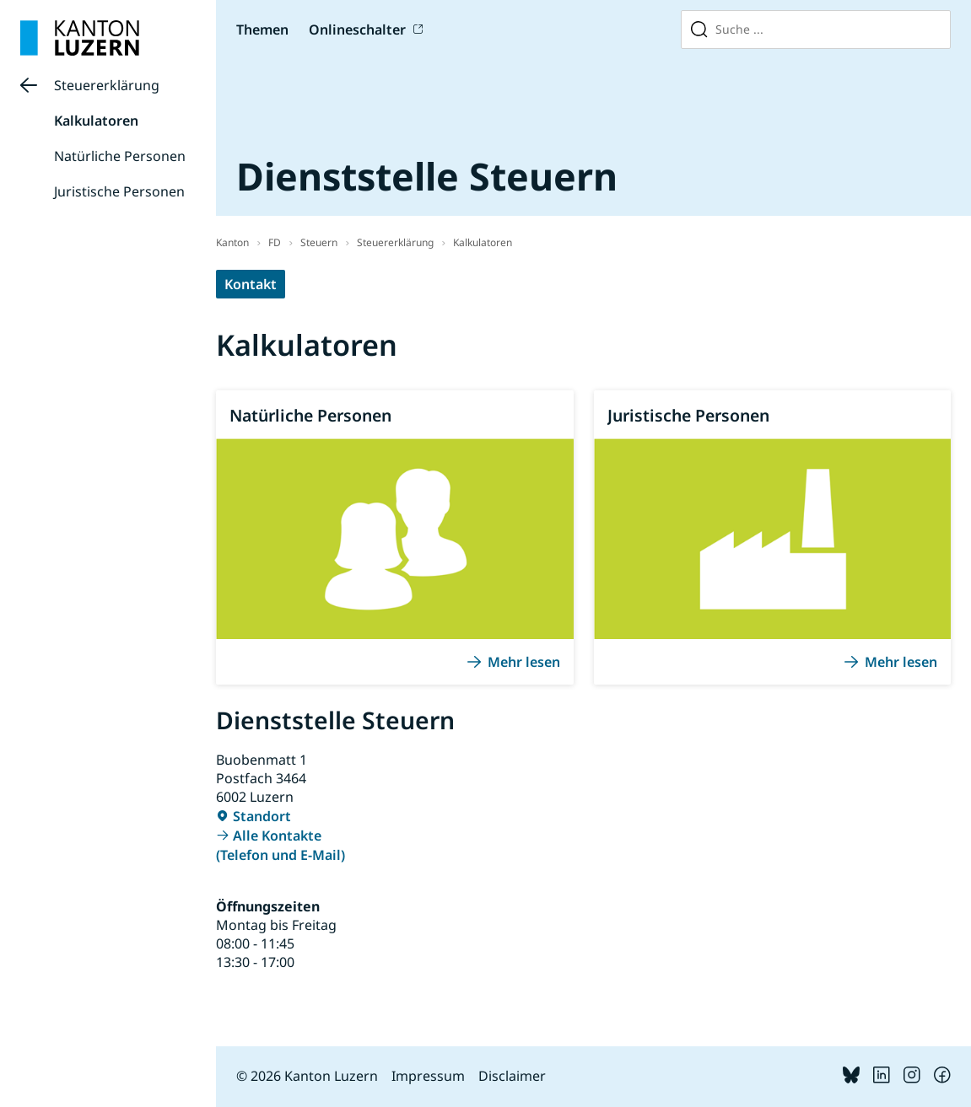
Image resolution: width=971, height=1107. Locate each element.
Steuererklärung (106, 85)
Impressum (428, 1076)
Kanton (232, 242)
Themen (262, 29)
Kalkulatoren (96, 120)
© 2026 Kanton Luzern (307, 1076)
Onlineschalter (357, 29)
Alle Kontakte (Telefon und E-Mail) (280, 845)
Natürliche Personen (120, 156)
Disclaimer (512, 1076)
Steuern (318, 242)
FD (274, 242)
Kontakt (250, 284)
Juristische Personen (119, 191)
